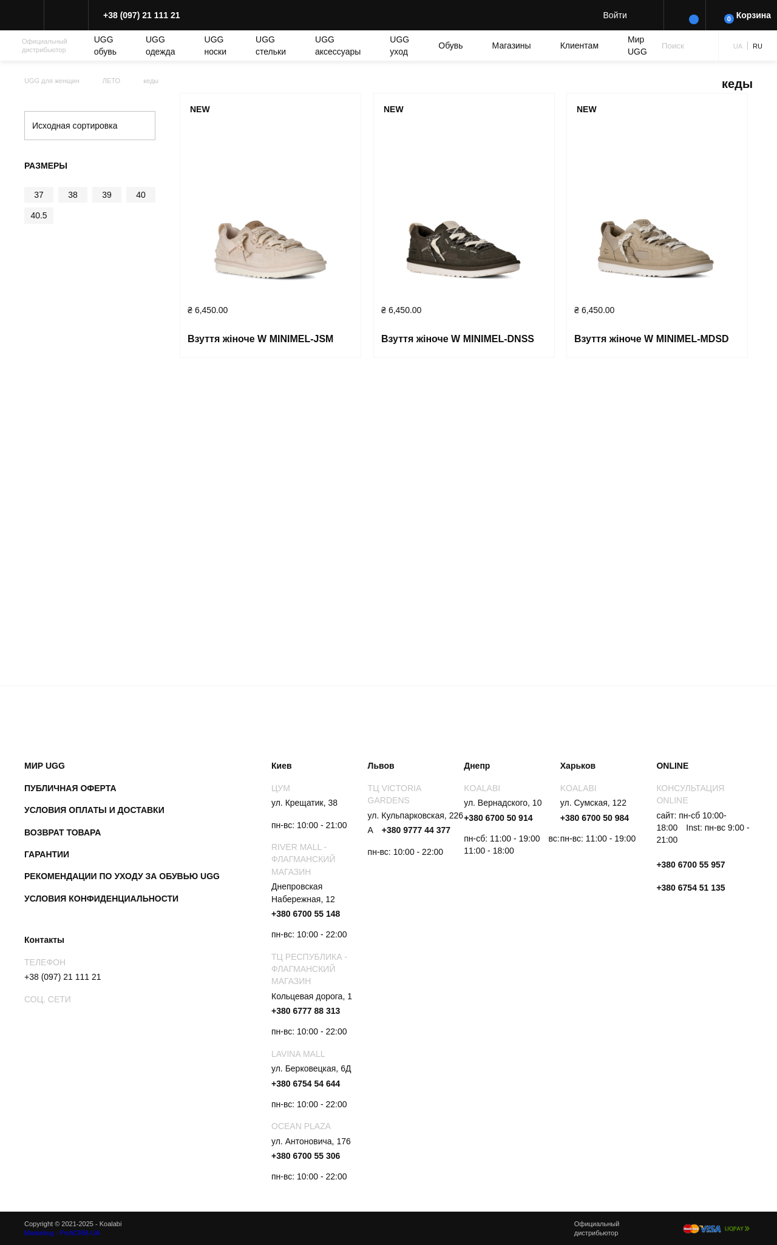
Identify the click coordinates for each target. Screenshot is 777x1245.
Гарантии (46, 854)
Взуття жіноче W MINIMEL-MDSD (651, 339)
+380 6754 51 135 (690, 887)
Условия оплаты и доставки (94, 810)
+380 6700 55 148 (305, 914)
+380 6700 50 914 (498, 818)
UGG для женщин (52, 80)
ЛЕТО (111, 80)
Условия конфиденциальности (101, 898)
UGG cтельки (271, 45)
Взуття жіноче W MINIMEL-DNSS (457, 339)
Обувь (450, 45)
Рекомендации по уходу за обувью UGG (122, 876)
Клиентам (579, 45)
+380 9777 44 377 (416, 830)
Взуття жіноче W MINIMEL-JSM (260, 339)
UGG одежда (160, 45)
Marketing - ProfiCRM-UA (62, 1233)
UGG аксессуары (338, 45)
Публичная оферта (70, 788)
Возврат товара (62, 832)
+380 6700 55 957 (690, 864)
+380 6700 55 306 (305, 1156)
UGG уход (399, 45)
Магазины (511, 45)
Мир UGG (637, 45)
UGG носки (215, 45)
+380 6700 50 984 (594, 818)
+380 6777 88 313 (305, 1011)
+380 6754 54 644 (305, 1083)
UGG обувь (105, 45)
